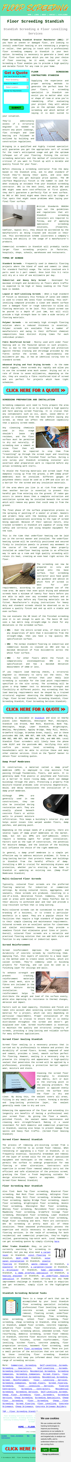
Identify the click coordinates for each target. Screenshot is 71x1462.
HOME (29, 15)
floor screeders (23, 741)
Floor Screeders (44, 1395)
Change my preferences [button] (50, 1454)
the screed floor (58, 1073)
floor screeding (12, 52)
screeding (31, 169)
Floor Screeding (38, 1401)
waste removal (39, 1264)
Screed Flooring (58, 1383)
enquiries (63, 1282)
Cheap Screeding (23, 1398)
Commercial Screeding (23, 1365)
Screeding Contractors (15, 1371)
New (28, 1436)
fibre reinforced (40, 376)
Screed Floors (51, 1374)
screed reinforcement (46, 1340)
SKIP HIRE (22, 1258)
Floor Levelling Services (50, 1380)
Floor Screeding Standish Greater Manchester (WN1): (33, 40)
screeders (21, 247)
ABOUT (44, 15)
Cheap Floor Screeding (17, 1395)
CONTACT (52, 15)
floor (51, 1116)
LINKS (36, 15)
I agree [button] (44, 1450)
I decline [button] (54, 1450)
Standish (39, 718)
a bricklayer (11, 1270)
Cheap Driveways (24, 1406)
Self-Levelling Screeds (53, 1365)
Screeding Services (27, 1392)
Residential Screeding (42, 1371)
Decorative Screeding (28, 1377)
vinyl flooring (37, 1255)
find (11, 1191)
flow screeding (58, 1316)
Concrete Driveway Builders (51, 1406)
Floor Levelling (47, 1404)
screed (64, 149)
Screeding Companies (28, 1374)
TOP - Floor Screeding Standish (20, 1411)
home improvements (52, 1270)
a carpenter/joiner (41, 1267)
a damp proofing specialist (31, 1273)
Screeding (8, 1386)
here (56, 1241)
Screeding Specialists (17, 1368)
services (24, 753)
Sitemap (4, 1436)
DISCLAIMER (62, 15)
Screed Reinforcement (16, 1380)
